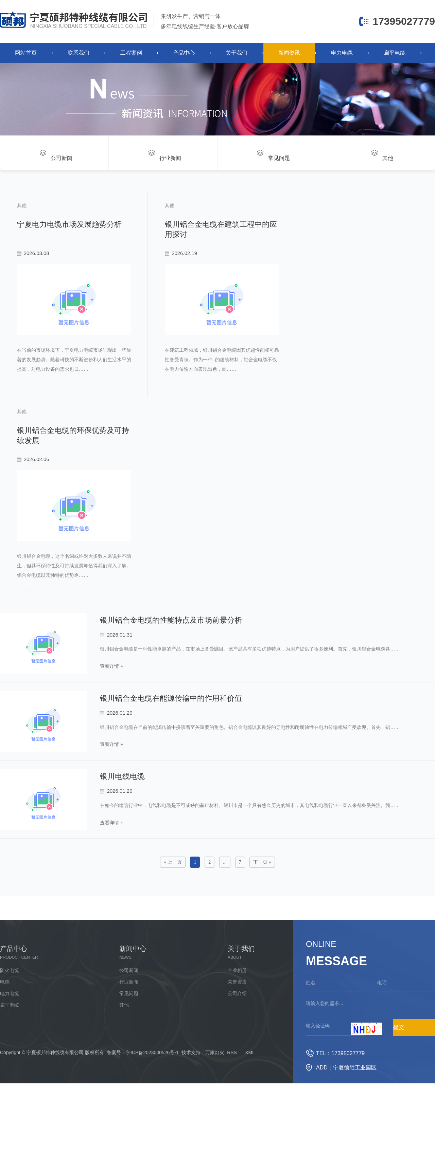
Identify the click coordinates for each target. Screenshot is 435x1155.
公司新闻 (128, 1005)
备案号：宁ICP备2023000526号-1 (143, 1087)
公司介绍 (237, 1028)
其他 (124, 1040)
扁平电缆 (394, 53)
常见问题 (128, 1028)
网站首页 (26, 53)
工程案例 (131, 53)
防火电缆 (9, 1005)
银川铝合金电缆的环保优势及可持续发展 (83, 446)
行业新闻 (128, 1017)
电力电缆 (342, 53)
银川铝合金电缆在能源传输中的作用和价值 (171, 733)
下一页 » (262, 897)
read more (30, 400)
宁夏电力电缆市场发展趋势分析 (68, 221)
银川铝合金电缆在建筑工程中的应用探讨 (261, 221)
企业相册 (237, 1005)
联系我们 (78, 53)
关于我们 (236, 53)
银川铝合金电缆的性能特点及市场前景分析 (171, 655)
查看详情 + (111, 700)
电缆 (5, 1017)
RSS (232, 1087)
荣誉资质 (237, 1017)
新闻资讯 (289, 53)
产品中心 (184, 53)
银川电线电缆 (122, 811)
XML (250, 1087)
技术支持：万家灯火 (202, 1087)
